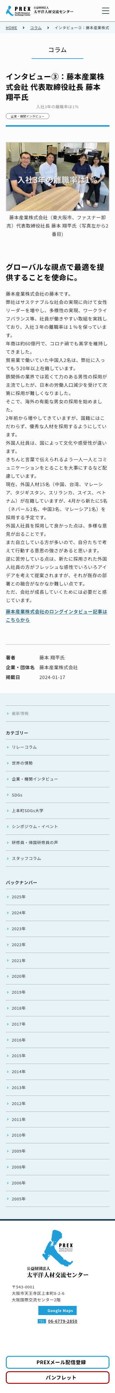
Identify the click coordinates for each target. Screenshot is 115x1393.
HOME (11, 27)
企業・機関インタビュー (27, 116)
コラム (36, 27)
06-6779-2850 (62, 1321)
